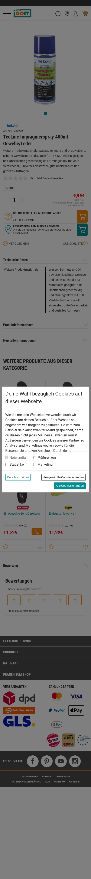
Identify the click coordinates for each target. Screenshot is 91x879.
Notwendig (18, 458)
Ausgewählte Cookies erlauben (63, 477)
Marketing (45, 464)
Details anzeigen (18, 477)
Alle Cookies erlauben (70, 485)
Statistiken (18, 464)
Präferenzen (47, 458)
